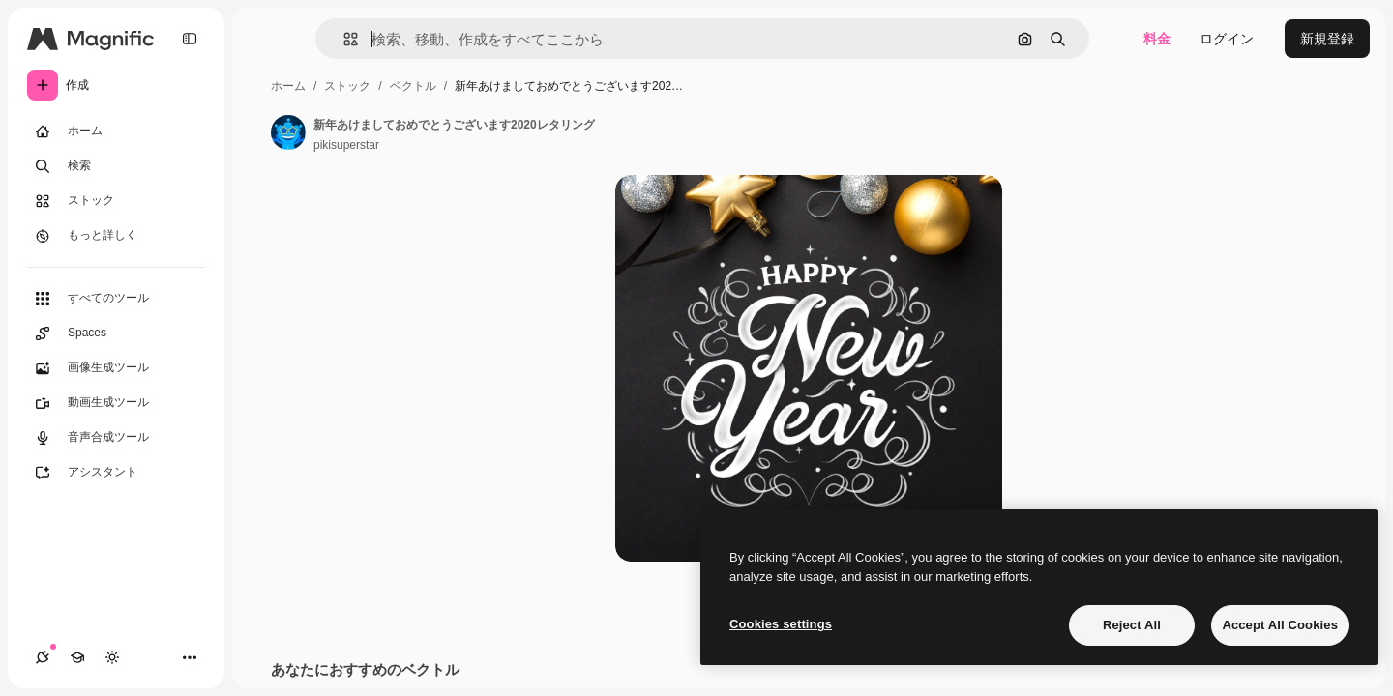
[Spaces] (116, 333)
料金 (1157, 38)
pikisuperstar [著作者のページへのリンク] (346, 145)
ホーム (288, 86)
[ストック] (116, 201)
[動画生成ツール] (116, 403)
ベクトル (413, 86)
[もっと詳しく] (116, 235)
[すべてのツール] (116, 298)
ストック (347, 86)
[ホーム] (116, 131)
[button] (343, 39)
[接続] (42, 657)
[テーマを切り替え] (112, 657)
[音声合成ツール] (116, 437)
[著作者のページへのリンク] (288, 132)
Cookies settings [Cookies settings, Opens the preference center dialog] (780, 624)
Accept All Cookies (1280, 625)
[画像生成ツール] (116, 368)
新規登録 (1327, 38)
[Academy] (77, 657)
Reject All (1132, 625)
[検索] (116, 166)
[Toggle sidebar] (189, 38)
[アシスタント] (116, 472)
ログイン (1227, 38)
